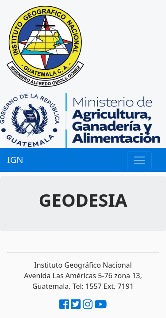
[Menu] (139, 160)
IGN (15, 160)
